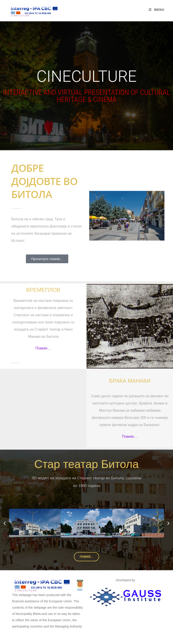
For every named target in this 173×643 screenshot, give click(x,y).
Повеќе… (43, 348)
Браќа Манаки (129, 381)
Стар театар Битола (86, 464)
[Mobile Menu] (156, 9)
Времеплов (43, 290)
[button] (4, 523)
